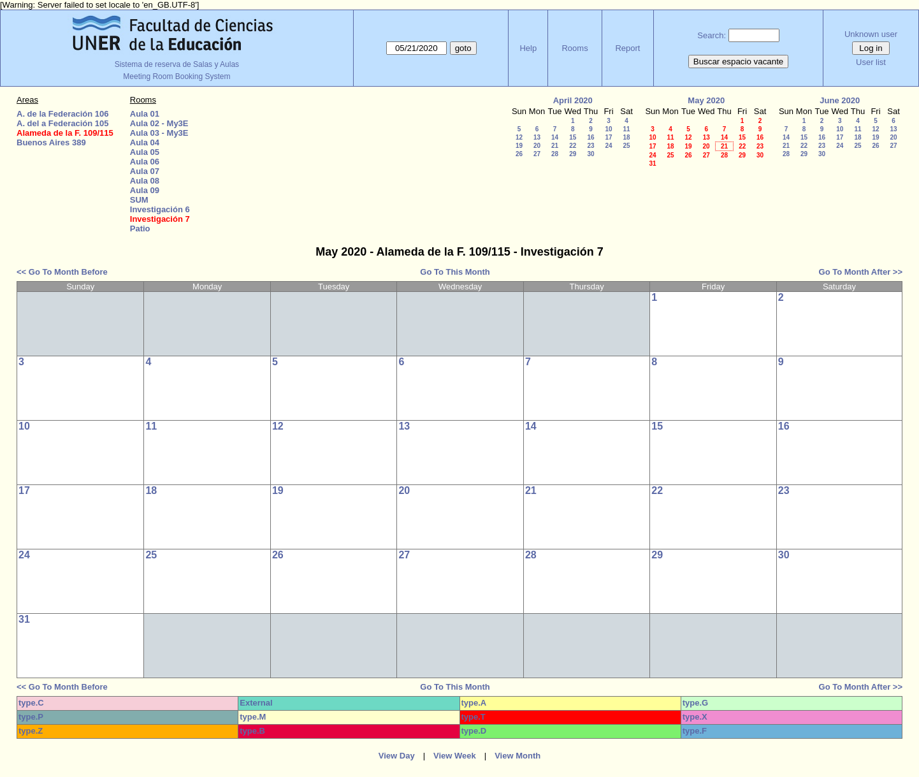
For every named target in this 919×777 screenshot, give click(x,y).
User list (871, 62)
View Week (454, 755)
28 (554, 153)
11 (626, 129)
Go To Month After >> (860, 272)
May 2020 (706, 100)
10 (608, 129)
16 (590, 137)
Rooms (574, 48)
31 (652, 163)
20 (536, 145)
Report (627, 48)
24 (608, 145)
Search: (711, 35)
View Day (397, 755)
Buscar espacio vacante (738, 61)
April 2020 (573, 100)
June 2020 (840, 100)
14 (554, 137)
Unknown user (870, 34)
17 (608, 137)
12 (519, 137)
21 (554, 145)
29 (572, 153)
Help (528, 48)
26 (519, 153)
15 (572, 137)
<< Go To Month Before (62, 272)
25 (626, 145)
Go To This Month (455, 272)
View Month (517, 755)
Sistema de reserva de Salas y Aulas (177, 64)
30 (590, 153)
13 (536, 137)
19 (519, 145)
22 (572, 145)
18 (626, 137)
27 (536, 153)
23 (590, 145)
